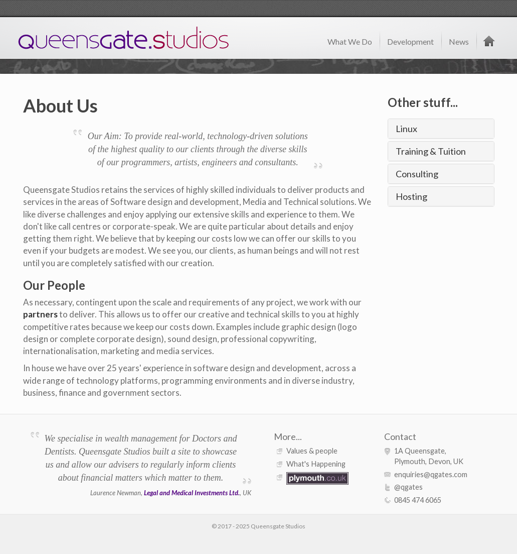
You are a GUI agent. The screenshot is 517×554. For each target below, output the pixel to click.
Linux (406, 128)
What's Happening (316, 464)
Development (410, 41)
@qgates (408, 487)
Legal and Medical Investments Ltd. (192, 493)
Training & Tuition (431, 151)
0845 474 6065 (417, 500)
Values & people (311, 451)
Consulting (417, 173)
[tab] (441, 128)
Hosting (411, 196)
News (459, 41)
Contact (400, 436)
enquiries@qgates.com (430, 474)
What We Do (349, 41)
